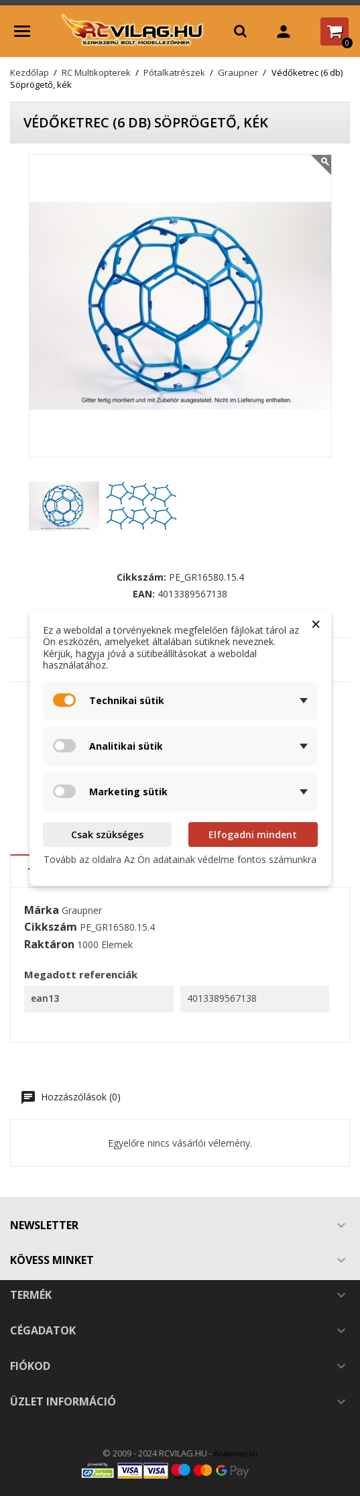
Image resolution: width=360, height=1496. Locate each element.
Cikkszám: (141, 577)
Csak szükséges (107, 834)
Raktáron (49, 945)
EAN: (144, 594)
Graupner (82, 910)
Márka (41, 911)
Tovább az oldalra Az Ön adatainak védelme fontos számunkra (180, 859)
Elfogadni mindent (252, 834)
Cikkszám (50, 927)
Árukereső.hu (235, 1454)
